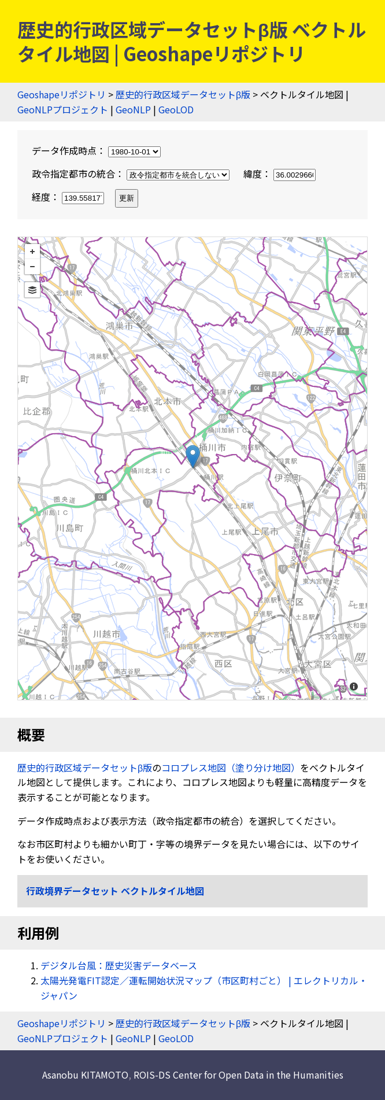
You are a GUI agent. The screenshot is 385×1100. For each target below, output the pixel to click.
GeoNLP (133, 109)
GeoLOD (176, 109)
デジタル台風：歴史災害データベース (118, 965)
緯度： (279, 173)
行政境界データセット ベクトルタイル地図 (115, 891)
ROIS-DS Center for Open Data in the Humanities (238, 1074)
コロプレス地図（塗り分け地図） (230, 767)
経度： (69, 197)
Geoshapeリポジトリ (61, 94)
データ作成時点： (96, 150)
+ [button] (32, 251)
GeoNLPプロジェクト (62, 109)
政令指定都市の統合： (132, 173)
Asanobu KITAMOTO (85, 1074)
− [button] (32, 266)
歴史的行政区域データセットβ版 (183, 94)
